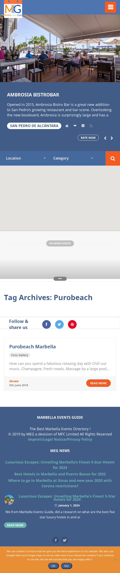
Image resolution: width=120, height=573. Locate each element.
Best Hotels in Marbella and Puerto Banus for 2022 (60, 474)
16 (103, 77)
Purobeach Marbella (32, 346)
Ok (53, 566)
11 (70, 77)
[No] (115, 560)
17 (110, 77)
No (66, 566)
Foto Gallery (19, 355)
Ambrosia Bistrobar (33, 94)
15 (96, 77)
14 (90, 77)
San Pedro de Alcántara (34, 125)
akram (14, 381)
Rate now (88, 138)
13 (83, 77)
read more (98, 383)
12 (76, 77)
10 (63, 77)
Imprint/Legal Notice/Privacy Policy (60, 439)
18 (116, 77)
